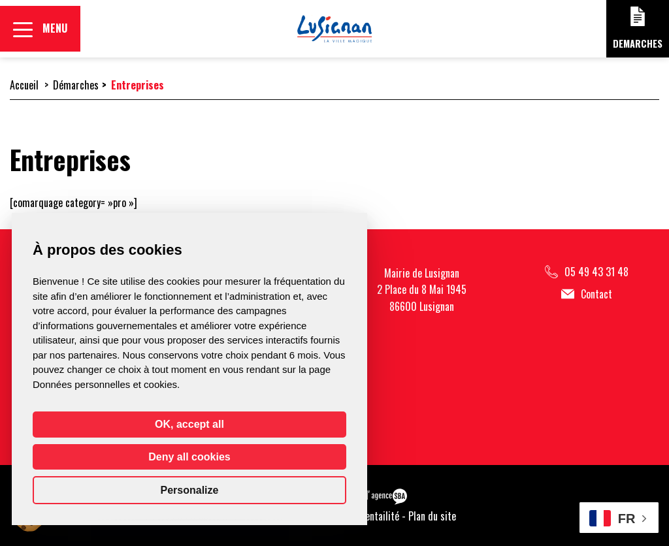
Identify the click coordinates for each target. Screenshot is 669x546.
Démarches (76, 85)
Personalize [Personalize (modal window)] (190, 490)
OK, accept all (189, 424)
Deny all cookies (189, 456)
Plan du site (432, 516)
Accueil (24, 85)
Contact (586, 294)
